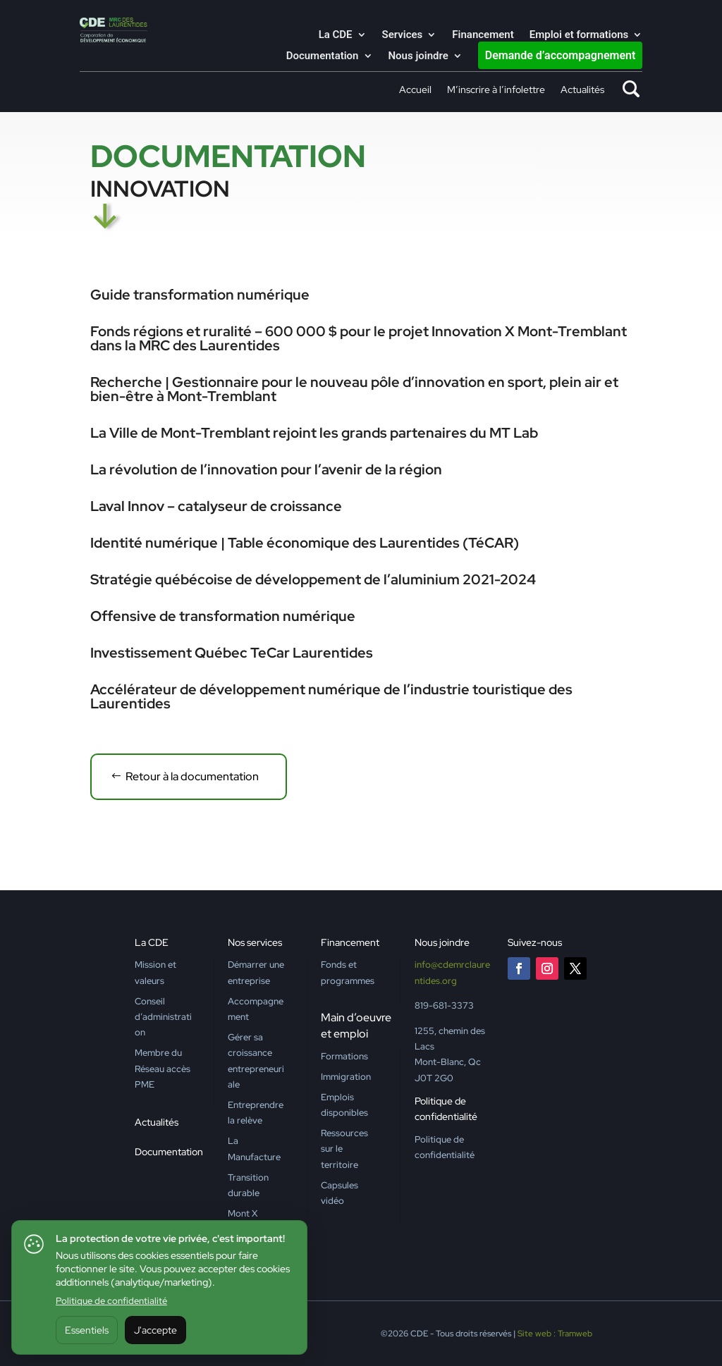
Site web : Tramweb (555, 1333)
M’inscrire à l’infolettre (496, 90)
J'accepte (155, 1330)
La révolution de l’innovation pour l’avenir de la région (266, 469)
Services (402, 35)
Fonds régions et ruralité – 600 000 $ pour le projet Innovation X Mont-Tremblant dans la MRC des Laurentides (358, 338)
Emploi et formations (579, 35)
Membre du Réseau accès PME (162, 1068)
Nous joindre (418, 56)
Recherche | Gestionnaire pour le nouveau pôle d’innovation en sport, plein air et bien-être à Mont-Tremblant (354, 389)
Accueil (415, 90)
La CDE (336, 35)
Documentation (322, 56)
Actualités (582, 90)
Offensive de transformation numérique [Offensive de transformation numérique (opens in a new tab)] (222, 616)
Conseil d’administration (163, 1017)
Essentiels (87, 1330)
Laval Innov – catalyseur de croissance (216, 506)
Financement (482, 35)
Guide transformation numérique (200, 294)
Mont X (242, 1213)
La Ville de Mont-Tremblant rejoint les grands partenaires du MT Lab (314, 433)
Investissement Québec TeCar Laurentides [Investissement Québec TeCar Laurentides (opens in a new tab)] (231, 653)
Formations (344, 1056)
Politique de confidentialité (111, 1301)
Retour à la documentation (192, 776)
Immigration (346, 1077)
